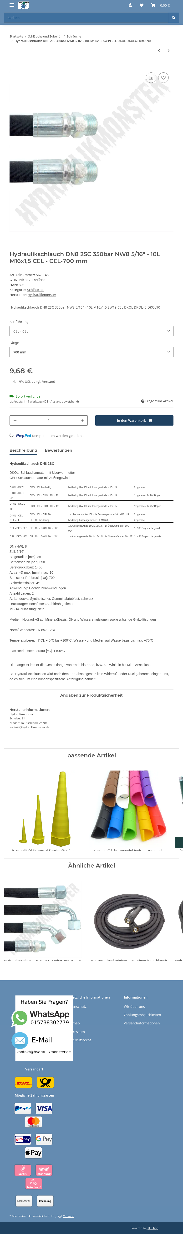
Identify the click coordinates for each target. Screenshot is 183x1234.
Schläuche (35, 289)
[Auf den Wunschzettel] (163, 77)
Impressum (76, 1031)
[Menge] (48, 420)
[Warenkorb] (160, 5)
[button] (130, 5)
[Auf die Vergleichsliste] (151, 77)
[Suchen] (86, 18)
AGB (70, 1015)
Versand (48, 381)
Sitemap (73, 1023)
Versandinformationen (142, 1023)
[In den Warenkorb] (13, 66)
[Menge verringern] (15, 420)
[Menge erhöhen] (82, 420)
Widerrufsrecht (79, 1040)
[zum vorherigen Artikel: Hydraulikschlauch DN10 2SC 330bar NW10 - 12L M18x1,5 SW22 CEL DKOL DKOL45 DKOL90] (159, 50)
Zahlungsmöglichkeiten (142, 1015)
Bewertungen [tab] (58, 450)
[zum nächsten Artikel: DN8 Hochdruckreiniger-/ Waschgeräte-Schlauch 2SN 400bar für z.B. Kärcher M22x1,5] (168, 50)
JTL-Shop (152, 1228)
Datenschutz (77, 1006)
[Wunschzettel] (141, 5)
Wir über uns (134, 1006)
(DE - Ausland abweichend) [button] (61, 401)
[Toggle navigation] (12, 3)
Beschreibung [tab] (23, 450)
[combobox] (91, 331)
